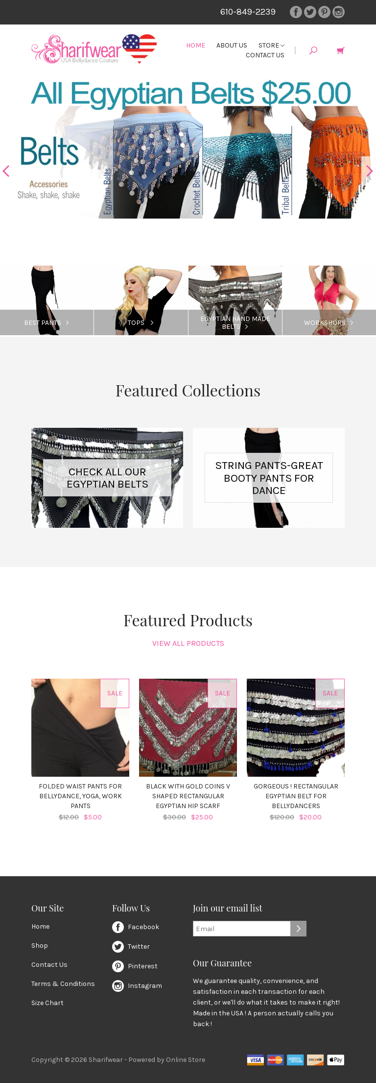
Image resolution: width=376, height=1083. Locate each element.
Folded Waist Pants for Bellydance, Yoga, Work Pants (80, 796)
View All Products (188, 643)
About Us (231, 45)
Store (271, 45)
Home (195, 45)
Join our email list (227, 908)
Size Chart (47, 1003)
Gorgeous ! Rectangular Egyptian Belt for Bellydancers (296, 796)
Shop (39, 945)
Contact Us (265, 55)
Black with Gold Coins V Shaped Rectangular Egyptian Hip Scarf (188, 796)
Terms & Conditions (63, 984)
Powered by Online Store (166, 1060)
